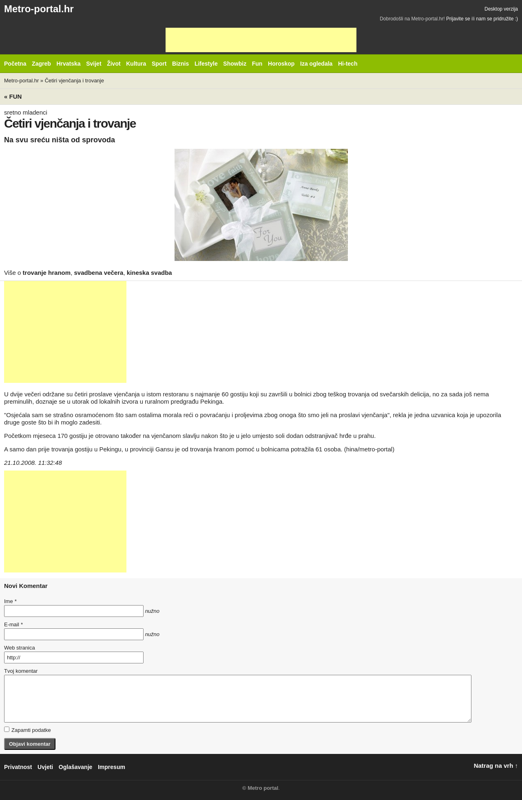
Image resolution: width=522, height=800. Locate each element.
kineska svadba (149, 272)
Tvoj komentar (21, 671)
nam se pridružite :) (497, 19)
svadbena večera (98, 272)
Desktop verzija (501, 9)
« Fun (13, 96)
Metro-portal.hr (39, 8)
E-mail (13, 624)
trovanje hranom (47, 272)
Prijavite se (458, 19)
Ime (10, 601)
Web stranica (19, 648)
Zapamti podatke (27, 730)
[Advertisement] (261, 40)
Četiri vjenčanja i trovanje (74, 80)
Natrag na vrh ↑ (496, 765)
